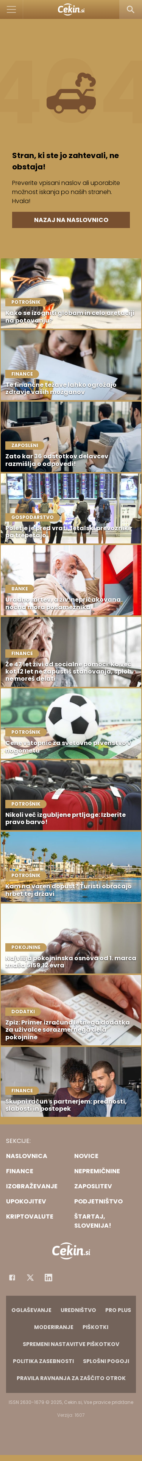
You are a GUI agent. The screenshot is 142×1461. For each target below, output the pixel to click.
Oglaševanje (31, 1310)
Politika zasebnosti (43, 1361)
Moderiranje (53, 1327)
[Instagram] (48, 1278)
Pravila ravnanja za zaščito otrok (71, 1378)
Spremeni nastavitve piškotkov (71, 1344)
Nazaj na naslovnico (71, 220)
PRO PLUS (118, 1310)
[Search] (130, 9)
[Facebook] (12, 1278)
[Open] (11, 9)
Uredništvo (78, 1310)
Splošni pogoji (106, 1361)
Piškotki (95, 1327)
